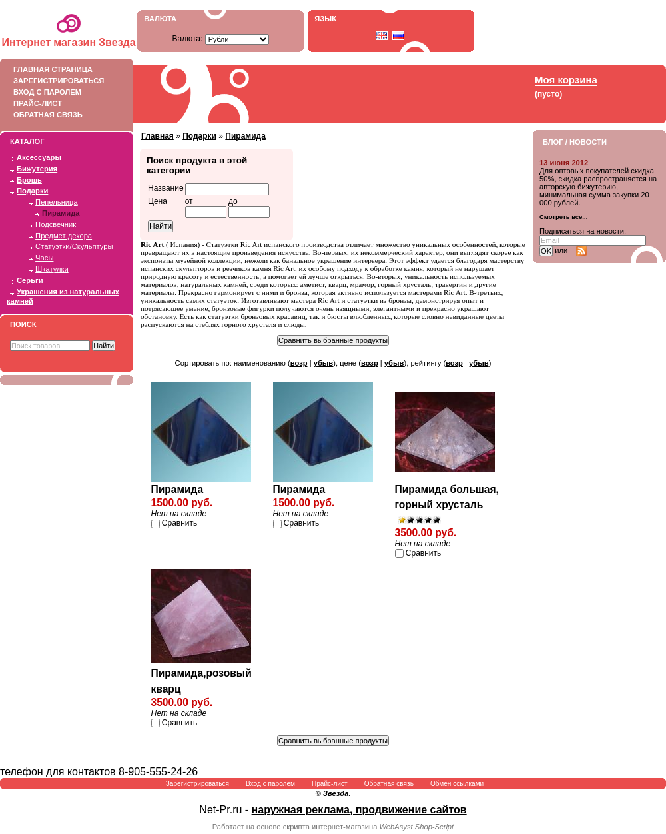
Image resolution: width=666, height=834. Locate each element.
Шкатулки (52, 269)
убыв (324, 363)
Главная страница (63, 69)
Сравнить (179, 523)
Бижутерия (37, 169)
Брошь (29, 180)
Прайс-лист (63, 103)
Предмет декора (63, 236)
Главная (157, 136)
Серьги (30, 280)
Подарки (32, 191)
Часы (44, 258)
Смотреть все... (563, 216)
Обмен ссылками (457, 783)
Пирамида (60, 213)
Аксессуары (39, 157)
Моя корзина (566, 79)
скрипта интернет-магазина (330, 827)
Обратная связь (63, 115)
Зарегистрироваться (63, 81)
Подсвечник (55, 224)
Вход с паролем (63, 92)
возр (299, 363)
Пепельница (56, 202)
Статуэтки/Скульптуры (74, 246)
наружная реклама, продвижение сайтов (359, 809)
